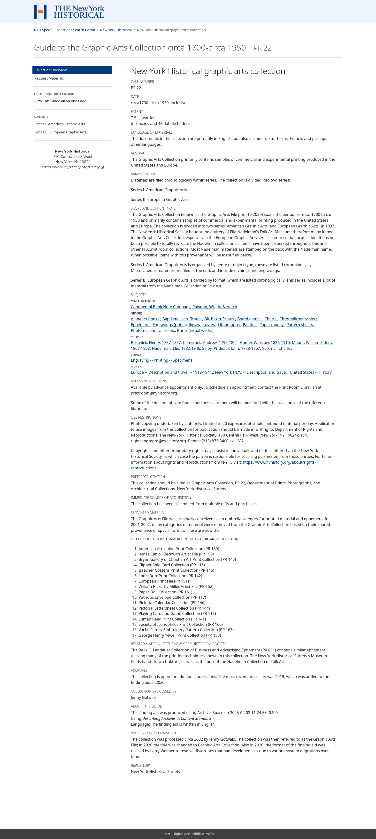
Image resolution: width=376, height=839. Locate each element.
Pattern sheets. (300, 324)
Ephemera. (141, 324)
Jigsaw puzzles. (202, 324)
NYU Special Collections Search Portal (64, 30)
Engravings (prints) (170, 324)
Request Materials (49, 78)
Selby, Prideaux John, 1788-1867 (231, 348)
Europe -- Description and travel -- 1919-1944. (172, 372)
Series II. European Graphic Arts (60, 132)
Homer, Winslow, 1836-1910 (265, 342)
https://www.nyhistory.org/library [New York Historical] (72, 167)
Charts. (270, 318)
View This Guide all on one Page (60, 101)
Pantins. (250, 324)
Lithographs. (229, 324)
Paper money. (272, 324)
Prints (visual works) (195, 330)
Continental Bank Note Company (161, 306)
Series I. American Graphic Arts (59, 124)
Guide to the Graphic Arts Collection (152, 47)
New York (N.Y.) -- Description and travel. (251, 372)
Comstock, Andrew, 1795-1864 (210, 342)
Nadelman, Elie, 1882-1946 (176, 348)
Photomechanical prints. (153, 330)
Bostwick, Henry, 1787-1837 (156, 342)
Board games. (249, 318)
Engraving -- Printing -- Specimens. (162, 360)
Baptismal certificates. (182, 318)
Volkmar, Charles (277, 348)
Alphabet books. (146, 318)
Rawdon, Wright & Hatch (214, 306)
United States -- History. (311, 372)
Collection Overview (50, 70)
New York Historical (116, 30)
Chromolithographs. (297, 318)
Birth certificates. (219, 318)
